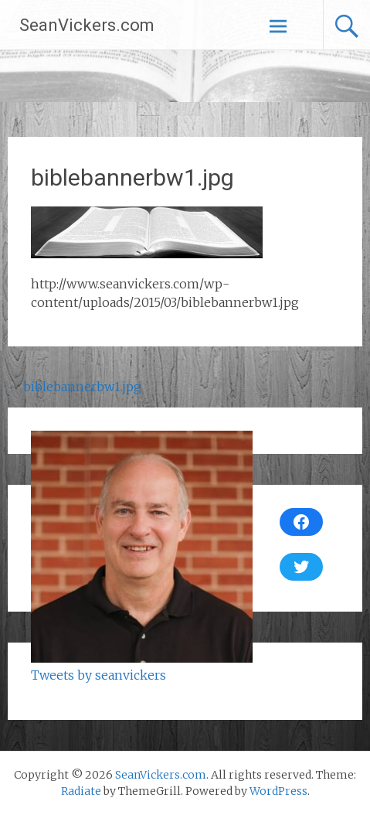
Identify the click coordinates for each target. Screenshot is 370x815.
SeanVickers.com (86, 25)
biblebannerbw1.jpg (74, 386)
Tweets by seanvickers (98, 675)
